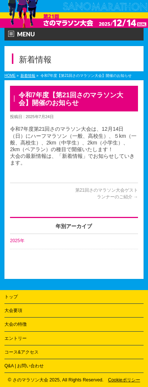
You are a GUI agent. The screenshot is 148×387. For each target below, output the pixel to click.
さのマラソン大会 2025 (36, 380)
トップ (11, 296)
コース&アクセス (21, 352)
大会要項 (13, 310)
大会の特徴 (15, 324)
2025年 (17, 240)
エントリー (15, 338)
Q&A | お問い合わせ (24, 365)
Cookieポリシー (124, 380)
